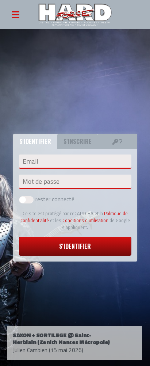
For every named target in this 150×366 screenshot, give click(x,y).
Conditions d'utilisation (85, 220)
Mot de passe (41, 181)
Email (30, 161)
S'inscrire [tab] (78, 141)
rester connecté (46, 199)
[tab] (117, 141)
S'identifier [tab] (35, 141)
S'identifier (75, 246)
